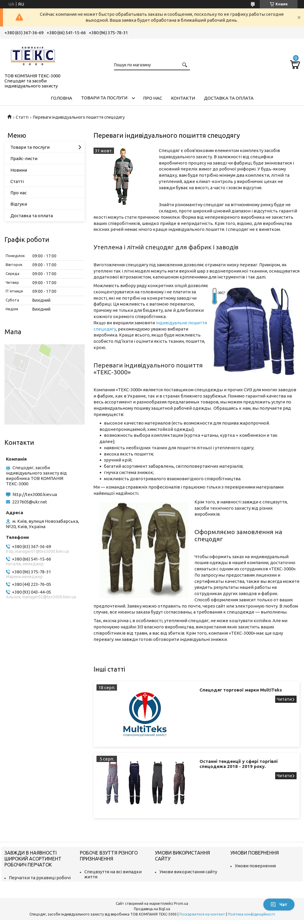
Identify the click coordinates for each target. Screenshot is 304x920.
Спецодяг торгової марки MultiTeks (241, 689)
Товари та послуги (104, 97)
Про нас (152, 98)
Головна (61, 98)
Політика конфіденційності (251, 914)
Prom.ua (181, 903)
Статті (22, 117)
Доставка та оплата (229, 98)
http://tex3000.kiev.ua (34, 494)
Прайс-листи (23, 158)
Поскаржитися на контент (202, 914)
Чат (278, 904)
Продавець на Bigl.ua (152, 909)
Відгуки (18, 203)
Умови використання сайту (188, 871)
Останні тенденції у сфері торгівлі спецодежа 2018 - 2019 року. (239, 764)
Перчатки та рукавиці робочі (40, 877)
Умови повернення (255, 865)
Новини (18, 170)
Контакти (183, 98)
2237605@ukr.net (29, 501)
